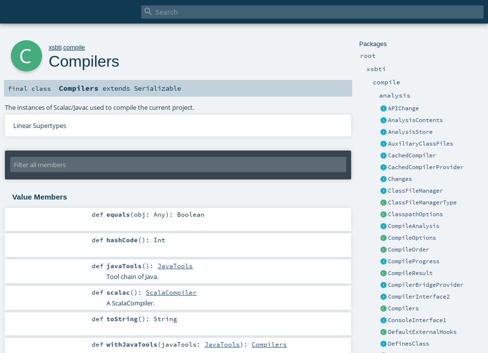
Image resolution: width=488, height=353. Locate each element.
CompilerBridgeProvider (425, 284)
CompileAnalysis (413, 226)
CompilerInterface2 (419, 296)
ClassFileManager (415, 190)
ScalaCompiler (171, 292)
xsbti (55, 47)
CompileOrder (408, 249)
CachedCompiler (412, 155)
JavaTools (175, 266)
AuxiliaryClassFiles (420, 143)
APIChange (403, 108)
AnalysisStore (410, 131)
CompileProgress (413, 261)
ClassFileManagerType (422, 202)
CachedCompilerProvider (425, 167)
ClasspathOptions (415, 214)
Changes (400, 179)
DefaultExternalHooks (422, 331)
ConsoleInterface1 (417, 320)
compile (74, 47)
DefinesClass (408, 343)
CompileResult (410, 273)
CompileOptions (412, 237)
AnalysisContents (415, 120)
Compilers (403, 308)
